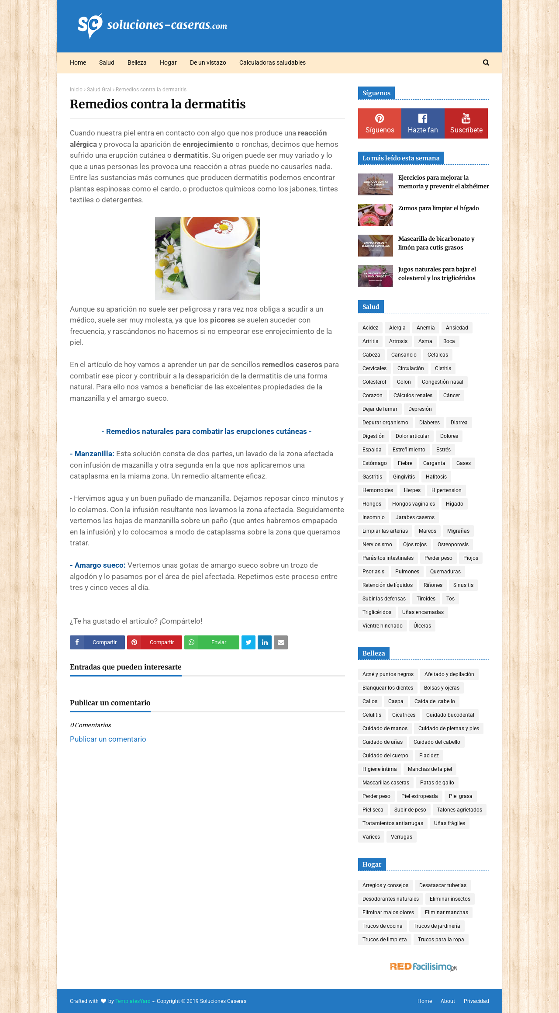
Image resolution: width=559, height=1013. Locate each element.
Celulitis (371, 715)
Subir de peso (410, 810)
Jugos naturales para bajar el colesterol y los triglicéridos (437, 274)
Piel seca (372, 810)
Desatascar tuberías (442, 885)
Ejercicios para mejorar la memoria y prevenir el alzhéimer (443, 182)
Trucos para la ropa (441, 940)
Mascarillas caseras (385, 783)
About (448, 1001)
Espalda (372, 450)
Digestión (373, 436)
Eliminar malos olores (388, 912)
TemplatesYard (133, 1001)
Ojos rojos (415, 544)
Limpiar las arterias (385, 531)
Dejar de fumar (379, 409)
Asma (425, 341)
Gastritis (372, 477)
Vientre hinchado (382, 626)
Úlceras (422, 626)
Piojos (470, 558)
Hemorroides (377, 490)
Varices (371, 837)
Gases (463, 463)
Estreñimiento (409, 450)
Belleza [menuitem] (137, 62)
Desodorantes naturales (390, 899)
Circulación (410, 368)
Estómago (374, 463)
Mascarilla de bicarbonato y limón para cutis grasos (436, 243)
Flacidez (429, 756)
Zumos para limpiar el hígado (438, 208)
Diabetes (429, 423)
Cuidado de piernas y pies (448, 728)
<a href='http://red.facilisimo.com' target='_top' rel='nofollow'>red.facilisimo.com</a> (423, 967)
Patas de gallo (437, 783)
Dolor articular (412, 436)
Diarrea (459, 423)
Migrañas (458, 531)
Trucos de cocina (382, 926)
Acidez (370, 328)
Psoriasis (373, 572)
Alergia (397, 328)
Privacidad (476, 1001)
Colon (404, 382)
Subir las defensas (384, 599)
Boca (449, 341)
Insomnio (373, 517)
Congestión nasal (442, 382)
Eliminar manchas (446, 912)
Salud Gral (99, 90)
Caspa (396, 701)
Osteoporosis (453, 544)
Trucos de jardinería (437, 926)
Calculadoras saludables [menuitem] (272, 62)
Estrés (443, 450)
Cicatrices (403, 715)
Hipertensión (446, 490)
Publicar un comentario (108, 739)
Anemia (426, 328)
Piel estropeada (419, 796)
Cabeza (371, 355)
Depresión (420, 409)
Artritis (370, 341)
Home (425, 1001)
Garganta (434, 463)
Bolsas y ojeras (441, 688)
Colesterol (374, 382)
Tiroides (426, 599)
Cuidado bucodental (450, 715)
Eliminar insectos (450, 899)
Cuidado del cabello (437, 742)
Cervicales (374, 368)
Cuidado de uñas (382, 742)
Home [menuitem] (78, 62)
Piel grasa (461, 796)
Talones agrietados (459, 810)
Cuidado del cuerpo (385, 756)
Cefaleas (438, 355)
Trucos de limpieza (384, 940)
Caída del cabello (434, 701)
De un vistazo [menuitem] (208, 62)
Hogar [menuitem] (168, 62)
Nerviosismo (377, 544)
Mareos (427, 531)
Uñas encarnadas (423, 612)
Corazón (372, 395)
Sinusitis (463, 585)
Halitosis (436, 477)
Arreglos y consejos (385, 885)
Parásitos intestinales (388, 558)
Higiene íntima (379, 769)
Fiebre (405, 463)
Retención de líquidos (387, 585)
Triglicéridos (376, 612)
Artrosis (398, 341)
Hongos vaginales (413, 504)
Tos (450, 599)
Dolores (449, 436)
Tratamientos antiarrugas (392, 823)
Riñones (433, 585)
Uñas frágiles (449, 823)
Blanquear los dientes (387, 688)
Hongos (371, 504)
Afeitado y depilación (449, 674)
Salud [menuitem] (106, 62)
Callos (369, 701)
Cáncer (451, 395)
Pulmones (407, 572)
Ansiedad (457, 328)
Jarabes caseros (415, 517)
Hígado (454, 504)
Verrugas (401, 837)
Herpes (412, 490)
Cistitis (443, 368)
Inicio (76, 90)
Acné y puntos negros (388, 674)
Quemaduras (445, 572)
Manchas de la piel (430, 769)
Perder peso (438, 558)
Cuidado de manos (384, 728)
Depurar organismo (385, 423)
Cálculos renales (412, 395)
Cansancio (404, 355)
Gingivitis (404, 477)
